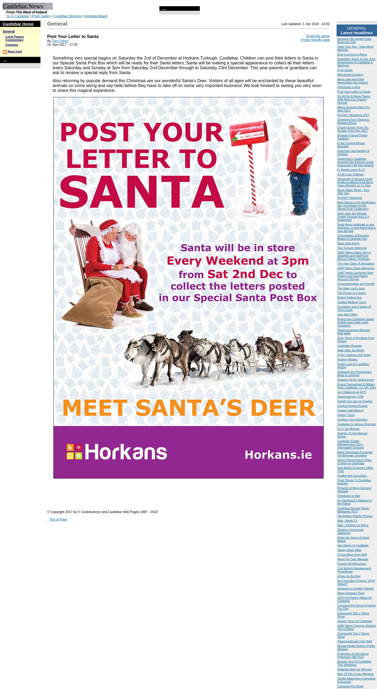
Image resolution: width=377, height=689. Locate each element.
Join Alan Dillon (347, 314)
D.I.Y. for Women (348, 428)
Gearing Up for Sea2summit (355, 379)
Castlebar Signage (349, 345)
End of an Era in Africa (352, 54)
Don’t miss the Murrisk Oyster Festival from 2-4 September (353, 216)
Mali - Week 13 (347, 520)
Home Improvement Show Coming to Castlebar (354, 461)
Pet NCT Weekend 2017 (353, 115)
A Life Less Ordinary (350, 174)
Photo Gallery (41, 16)
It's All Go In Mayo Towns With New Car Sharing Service (353, 99)
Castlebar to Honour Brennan (356, 424)
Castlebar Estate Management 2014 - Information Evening (350, 444)
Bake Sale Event (348, 243)
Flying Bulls (344, 70)
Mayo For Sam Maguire (352, 559)
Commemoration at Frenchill (356, 283)
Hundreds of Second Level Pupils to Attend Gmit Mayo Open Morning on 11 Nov (355, 182)
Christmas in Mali (348, 495)
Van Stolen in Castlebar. (353, 545)
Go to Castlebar (17, 16)
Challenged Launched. (352, 475)
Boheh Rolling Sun (349, 297)
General (9, 31)
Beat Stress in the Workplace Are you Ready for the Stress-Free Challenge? (356, 205)
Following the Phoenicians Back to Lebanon (354, 373)
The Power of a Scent (351, 293)
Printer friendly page (315, 40)
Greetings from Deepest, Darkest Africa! (353, 121)
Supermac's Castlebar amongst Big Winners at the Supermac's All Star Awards (355, 162)
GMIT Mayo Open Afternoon (355, 268)
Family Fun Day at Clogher (355, 401)
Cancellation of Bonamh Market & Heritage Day (353, 237)
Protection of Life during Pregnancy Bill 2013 (353, 655)
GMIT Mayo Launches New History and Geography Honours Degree (355, 276)
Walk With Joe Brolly (350, 350)
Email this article (318, 36)
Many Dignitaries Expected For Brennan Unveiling (355, 454)
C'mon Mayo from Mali (352, 554)
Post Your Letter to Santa (353, 91)
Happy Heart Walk (349, 550)
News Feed (15, 51)
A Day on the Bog (349, 576)
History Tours (346, 415)
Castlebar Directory (68, 16)
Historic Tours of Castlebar (354, 621)
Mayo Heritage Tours (351, 593)
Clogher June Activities (352, 419)
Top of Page (58, 519)
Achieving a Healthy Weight (355, 588)
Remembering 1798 (350, 396)
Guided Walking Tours (351, 302)
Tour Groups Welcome (352, 248)
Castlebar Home (18, 24)
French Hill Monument (351, 563)
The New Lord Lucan (351, 288)
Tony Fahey (60, 41)
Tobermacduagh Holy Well (354, 641)
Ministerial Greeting (350, 74)
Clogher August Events (352, 405)
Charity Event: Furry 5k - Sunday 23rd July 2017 (353, 129)
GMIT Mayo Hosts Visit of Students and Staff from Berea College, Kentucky (354, 256)
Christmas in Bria (348, 87)
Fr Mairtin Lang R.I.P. (351, 169)
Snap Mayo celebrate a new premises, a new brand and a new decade (356, 228)
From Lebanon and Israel (354, 354)
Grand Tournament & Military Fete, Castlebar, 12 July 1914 (356, 386)
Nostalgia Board (95, 16)
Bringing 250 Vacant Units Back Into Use (354, 40)
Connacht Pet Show (350, 686)
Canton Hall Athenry (350, 410)
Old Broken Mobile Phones (355, 516)
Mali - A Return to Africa (352, 525)
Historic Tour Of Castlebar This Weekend (354, 663)
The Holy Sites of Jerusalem (356, 263)
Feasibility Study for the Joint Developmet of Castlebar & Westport (356, 62)
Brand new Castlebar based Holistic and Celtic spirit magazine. (355, 322)
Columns (11, 44)
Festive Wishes (347, 359)
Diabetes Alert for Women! (354, 669)
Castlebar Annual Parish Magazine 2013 (353, 510)
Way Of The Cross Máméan (355, 674)
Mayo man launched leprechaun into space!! (352, 81)
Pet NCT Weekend (349, 197)
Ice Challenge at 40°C (351, 392)
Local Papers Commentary (14, 38)
